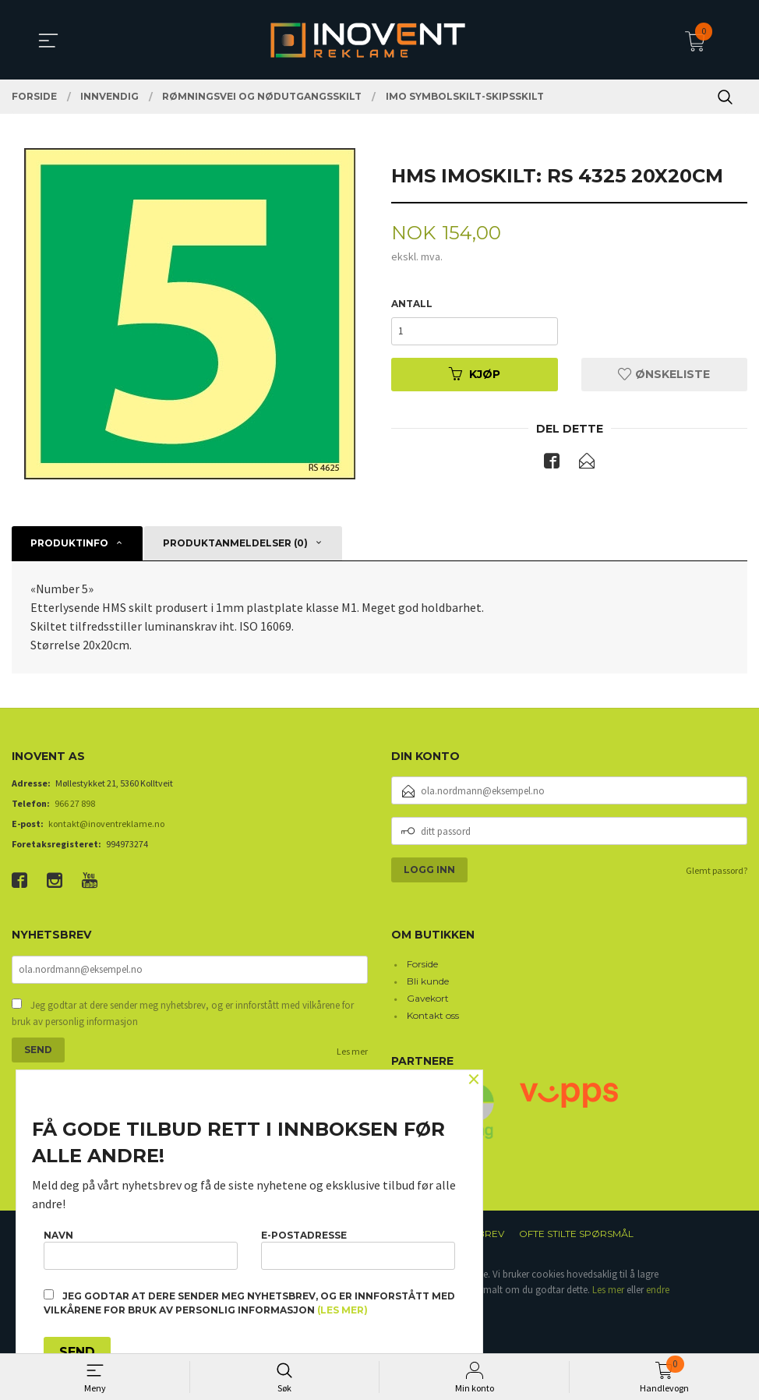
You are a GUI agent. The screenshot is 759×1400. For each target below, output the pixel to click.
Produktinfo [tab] (69, 544)
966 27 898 (75, 804)
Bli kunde (428, 982)
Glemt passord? (716, 871)
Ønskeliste (664, 374)
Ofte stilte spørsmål (576, 1234)
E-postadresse (358, 1249)
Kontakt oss (433, 1016)
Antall (411, 303)
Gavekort (428, 999)
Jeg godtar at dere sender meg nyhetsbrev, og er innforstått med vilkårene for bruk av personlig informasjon (183, 1014)
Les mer (352, 1052)
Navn (141, 1249)
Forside (422, 964)
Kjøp (474, 374)
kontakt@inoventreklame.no (106, 824)
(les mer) (342, 1310)
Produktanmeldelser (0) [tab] (235, 544)
